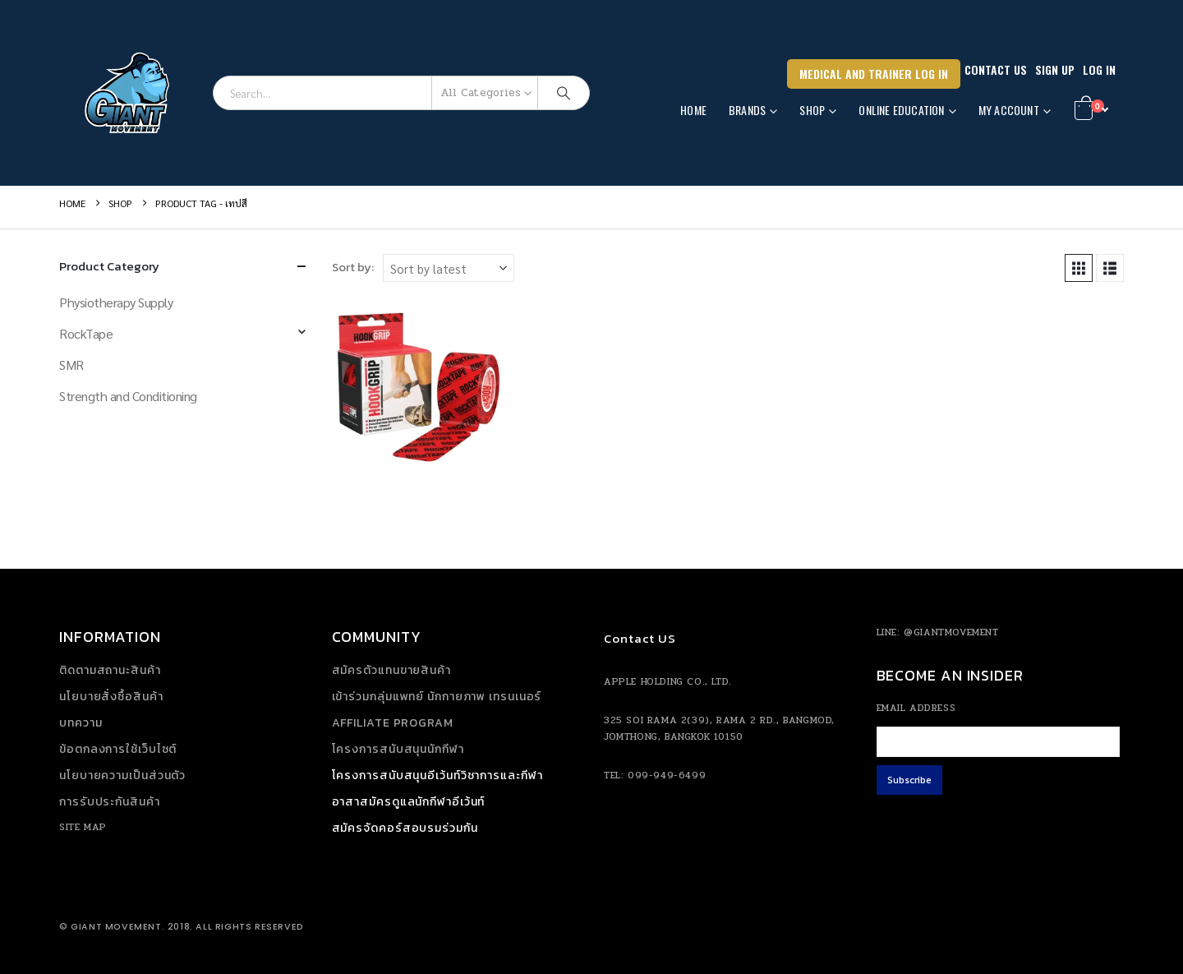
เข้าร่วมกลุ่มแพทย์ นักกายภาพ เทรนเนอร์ (437, 696)
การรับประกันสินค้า (109, 801)
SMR (71, 364)
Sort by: (353, 267)
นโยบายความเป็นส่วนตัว (122, 775)
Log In (1099, 69)
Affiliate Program (392, 723)
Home (693, 109)
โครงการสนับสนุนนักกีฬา (398, 749)
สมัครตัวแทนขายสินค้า (391, 670)
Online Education (901, 109)
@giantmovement (951, 632)
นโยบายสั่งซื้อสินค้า (111, 696)
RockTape (86, 333)
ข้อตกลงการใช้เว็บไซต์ (118, 749)
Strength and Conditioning (128, 395)
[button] (1079, 268)
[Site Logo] (129, 93)
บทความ (80, 723)
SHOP (812, 109)
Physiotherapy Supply (116, 302)
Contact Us (995, 69)
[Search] (563, 92)
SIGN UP (1055, 69)
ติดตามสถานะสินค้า (110, 670)
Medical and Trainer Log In (873, 73)
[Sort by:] (448, 268)
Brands (747, 109)
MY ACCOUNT (1008, 109)
